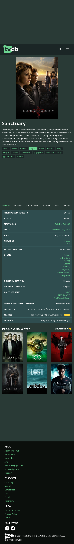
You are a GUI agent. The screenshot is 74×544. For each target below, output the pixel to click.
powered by (63, 329)
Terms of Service (12, 510)
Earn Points (10, 454)
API (6, 462)
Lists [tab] (57, 205)
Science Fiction (63, 272)
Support (8, 473)
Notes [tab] (67, 205)
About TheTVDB (12, 450)
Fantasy (66, 266)
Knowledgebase (12, 469)
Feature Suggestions (14, 465)
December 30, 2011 (61, 229)
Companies (10, 489)
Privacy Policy (11, 514)
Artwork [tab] (46, 205)
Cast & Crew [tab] (32, 205)
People (8, 497)
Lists (7, 493)
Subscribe (9, 458)
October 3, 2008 (62, 224)
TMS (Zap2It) (64, 295)
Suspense (65, 275)
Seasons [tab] (18, 205)
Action (67, 255)
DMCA (7, 517)
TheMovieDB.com (62, 298)
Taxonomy (9, 500)
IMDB (67, 292)
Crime (67, 260)
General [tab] (5, 205)
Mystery (66, 269)
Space (67, 241)
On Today (9, 482)
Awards (8, 486)
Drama (67, 263)
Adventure (65, 258)
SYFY (68, 243)
